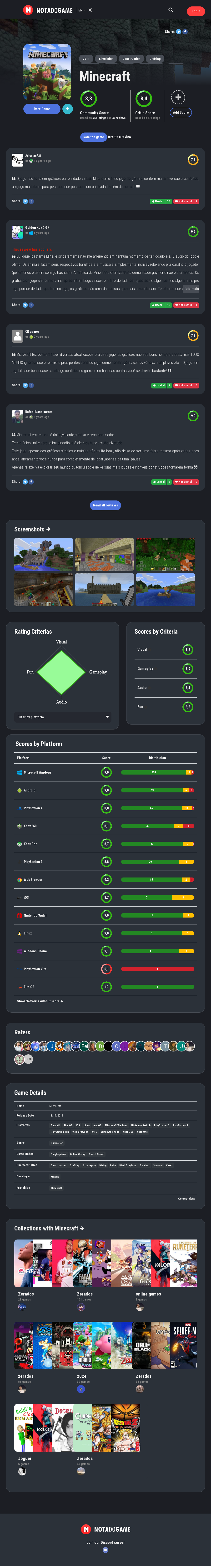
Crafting (155, 59)
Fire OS (29, 987)
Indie (113, 1165)
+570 (28, 1059)
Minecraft (104, 76)
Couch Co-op (96, 1154)
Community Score (94, 113)
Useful (157, 201)
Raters (22, 1032)
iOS (26, 897)
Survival (157, 1165)
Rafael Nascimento (39, 412)
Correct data (186, 1198)
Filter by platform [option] (30, 717)
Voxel (169, 1165)
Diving (102, 1165)
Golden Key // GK (37, 228)
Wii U (94, 1131)
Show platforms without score (40, 1001)
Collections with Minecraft (49, 1228)
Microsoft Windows (37, 772)
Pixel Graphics (127, 1165)
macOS (97, 1125)
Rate (42, 109)
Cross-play (89, 1165)
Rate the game (93, 137)
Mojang (55, 1176)
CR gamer (32, 331)
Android (29, 790)
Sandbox (145, 1165)
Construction (131, 59)
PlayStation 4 (33, 808)
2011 (86, 59)
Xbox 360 (30, 826)
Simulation (106, 59)
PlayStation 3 (33, 862)
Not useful (183, 201)
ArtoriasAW (33, 156)
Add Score (181, 112)
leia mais (192, 288)
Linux (28, 933)
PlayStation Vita (35, 969)
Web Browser (33, 880)
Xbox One (30, 844)
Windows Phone (35, 951)
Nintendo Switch (35, 915)
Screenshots (32, 529)
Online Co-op (77, 1154)
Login (196, 11)
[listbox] (62, 717)
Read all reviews (105, 505)
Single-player (58, 1154)
